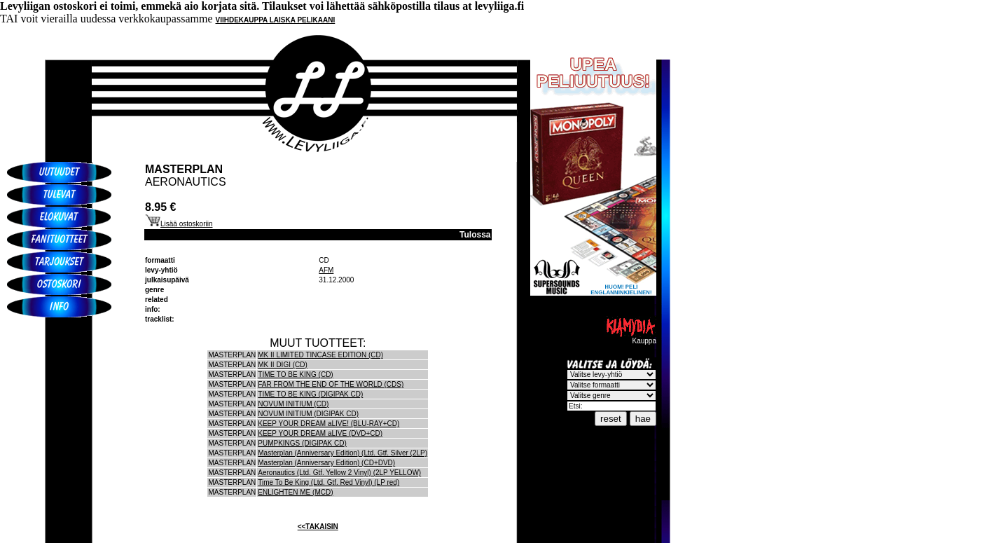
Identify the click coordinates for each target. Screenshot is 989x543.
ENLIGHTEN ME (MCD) (295, 492)
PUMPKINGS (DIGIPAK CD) (302, 443)
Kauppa (630, 338)
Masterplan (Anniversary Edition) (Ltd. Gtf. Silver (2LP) (342, 453)
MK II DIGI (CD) (282, 365)
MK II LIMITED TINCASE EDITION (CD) (320, 355)
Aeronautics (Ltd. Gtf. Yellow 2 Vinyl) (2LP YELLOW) (339, 472)
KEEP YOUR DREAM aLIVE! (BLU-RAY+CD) (328, 423)
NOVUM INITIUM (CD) (293, 404)
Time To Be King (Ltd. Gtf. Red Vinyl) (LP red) (328, 482)
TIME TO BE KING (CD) (295, 374)
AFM (326, 270)
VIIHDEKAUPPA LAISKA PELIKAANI (276, 20)
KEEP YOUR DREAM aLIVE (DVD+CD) (320, 433)
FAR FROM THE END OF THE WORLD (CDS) (330, 384)
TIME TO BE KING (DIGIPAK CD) (310, 394)
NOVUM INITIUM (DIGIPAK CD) (308, 414)
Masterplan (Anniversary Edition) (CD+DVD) (326, 463)
